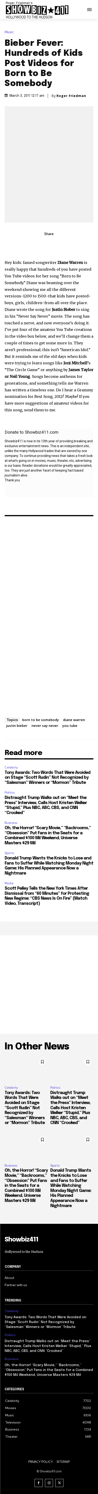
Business (11, 823)
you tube (69, 725)
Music (10, 32)
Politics (10, 793)
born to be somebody (40, 719)
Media (9, 883)
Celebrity (11, 767)
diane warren (74, 719)
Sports (9, 853)
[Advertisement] (49, 984)
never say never (45, 725)
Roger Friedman (71, 96)
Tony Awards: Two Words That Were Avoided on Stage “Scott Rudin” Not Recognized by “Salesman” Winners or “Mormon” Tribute (47, 778)
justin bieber (16, 725)
